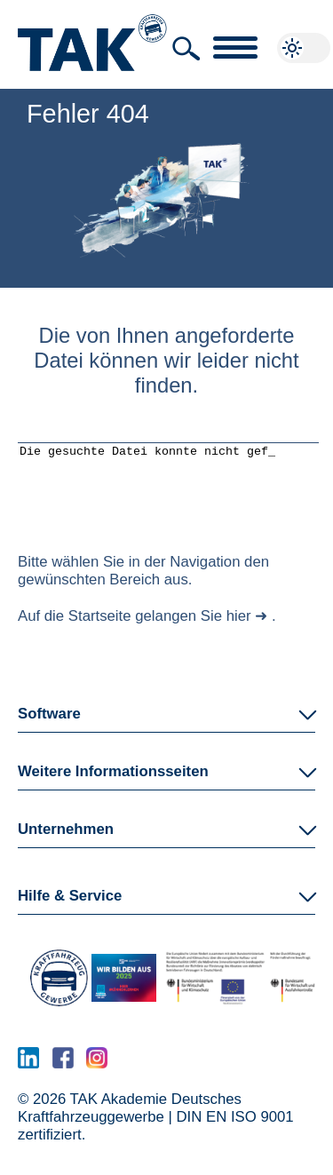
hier (238, 629)
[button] (186, 48)
